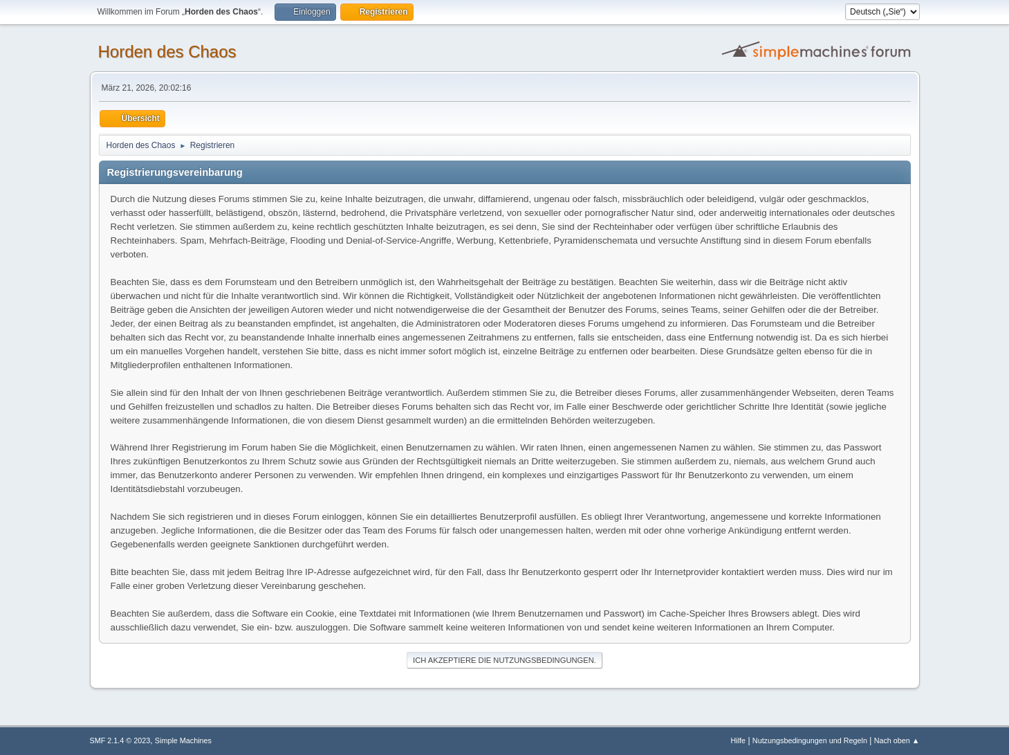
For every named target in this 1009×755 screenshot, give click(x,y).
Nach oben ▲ (897, 740)
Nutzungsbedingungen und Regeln (809, 740)
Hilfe (738, 740)
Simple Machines (183, 740)
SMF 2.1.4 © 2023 (120, 740)
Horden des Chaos (167, 51)
